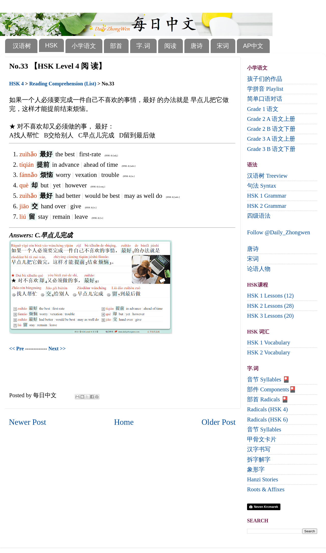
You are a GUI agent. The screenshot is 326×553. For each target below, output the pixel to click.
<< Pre (16, 348)
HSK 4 (16, 83)
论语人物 (258, 269)
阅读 (170, 45)
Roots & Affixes (265, 489)
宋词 (223, 45)
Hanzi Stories (262, 479)
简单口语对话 (264, 99)
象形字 (256, 469)
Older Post (218, 422)
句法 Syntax (261, 186)
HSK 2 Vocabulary (268, 352)
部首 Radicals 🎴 (268, 399)
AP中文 (253, 45)
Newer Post (27, 422)
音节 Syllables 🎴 (268, 379)
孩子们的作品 (264, 79)
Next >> (57, 348)
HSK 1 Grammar (266, 195)
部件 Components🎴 (271, 389)
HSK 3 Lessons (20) (270, 316)
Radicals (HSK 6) (267, 419)
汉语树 (22, 45)
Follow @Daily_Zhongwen (278, 232)
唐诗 (197, 45)
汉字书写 (258, 449)
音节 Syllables (264, 429)
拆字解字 (258, 459)
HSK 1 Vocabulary (268, 342)
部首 (116, 45)
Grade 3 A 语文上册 (271, 139)
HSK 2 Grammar (266, 206)
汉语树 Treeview (267, 176)
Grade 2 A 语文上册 (271, 119)
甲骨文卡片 (261, 439)
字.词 (143, 45)
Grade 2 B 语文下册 (271, 129)
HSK (51, 45)
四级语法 (258, 216)
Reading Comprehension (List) (62, 83)
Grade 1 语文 (262, 109)
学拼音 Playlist (265, 89)
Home (124, 422)
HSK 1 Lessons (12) (270, 295)
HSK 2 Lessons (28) (270, 306)
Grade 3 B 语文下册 (271, 149)
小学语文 (84, 45)
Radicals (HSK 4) (267, 409)
